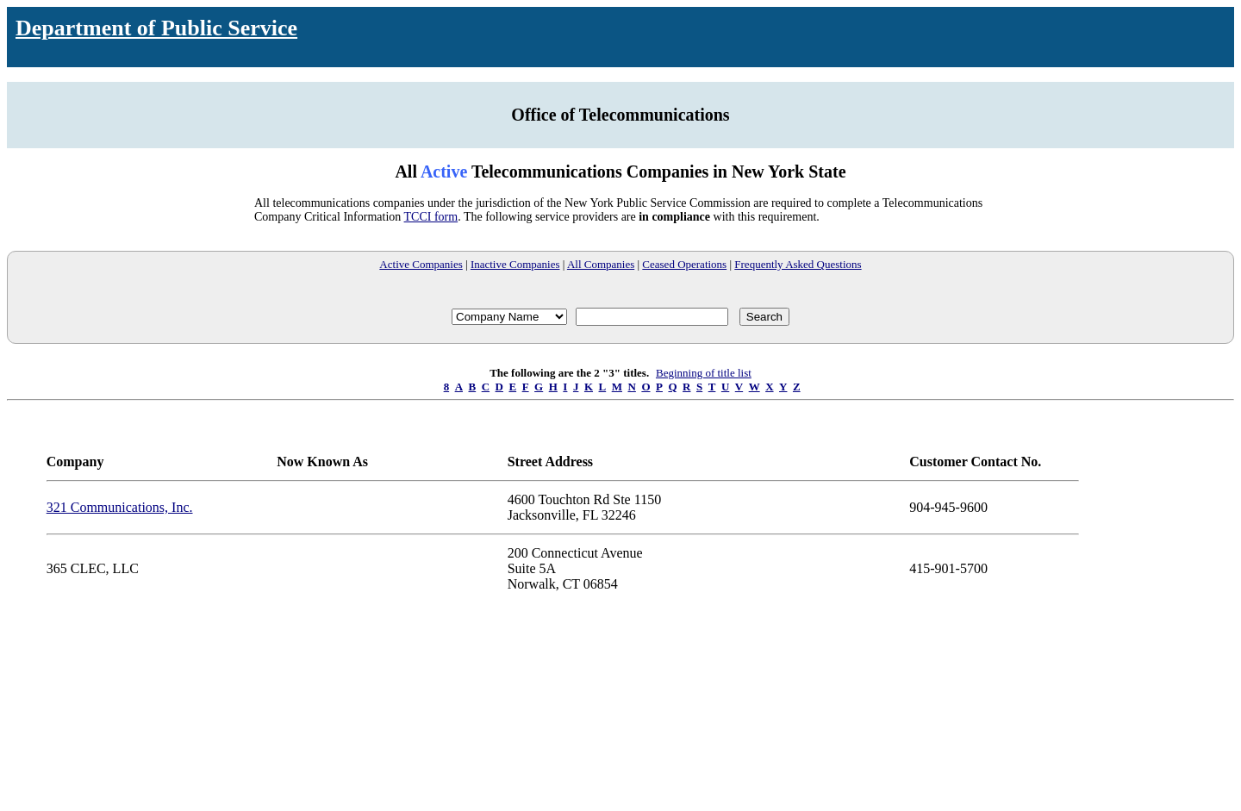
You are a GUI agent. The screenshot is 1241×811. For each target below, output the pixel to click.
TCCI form (431, 216)
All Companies (600, 264)
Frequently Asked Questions (797, 264)
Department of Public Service (156, 28)
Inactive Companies (515, 264)
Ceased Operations (684, 264)
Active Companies (420, 264)
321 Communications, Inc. (120, 507)
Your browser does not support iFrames (620, 718)
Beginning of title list (703, 372)
